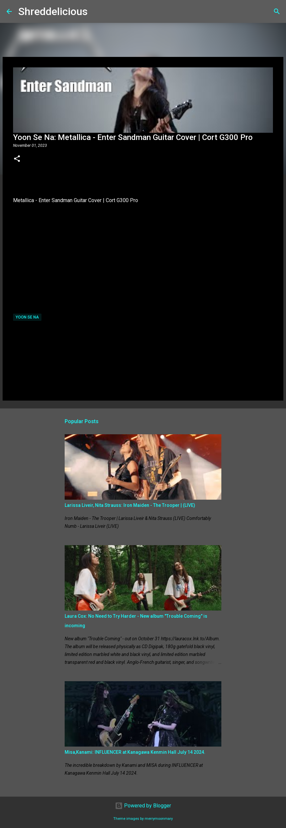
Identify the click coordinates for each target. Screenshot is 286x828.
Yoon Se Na (27, 317)
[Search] (97, 11)
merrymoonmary (159, 819)
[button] (17, 159)
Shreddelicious (52, 11)
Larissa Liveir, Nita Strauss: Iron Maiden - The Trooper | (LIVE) (130, 505)
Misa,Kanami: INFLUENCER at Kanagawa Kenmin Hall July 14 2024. (135, 752)
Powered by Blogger (143, 805)
